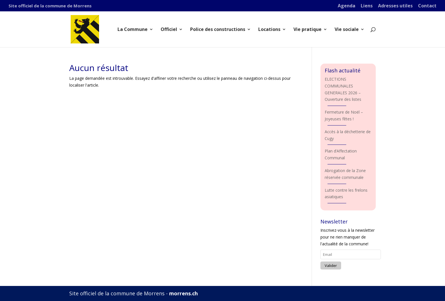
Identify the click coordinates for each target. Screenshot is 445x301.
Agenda (346, 6)
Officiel (169, 29)
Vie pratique (307, 29)
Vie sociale (347, 29)
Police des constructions (217, 29)
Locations (269, 29)
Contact (427, 6)
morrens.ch (183, 293)
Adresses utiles (395, 6)
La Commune (132, 29)
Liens (367, 6)
